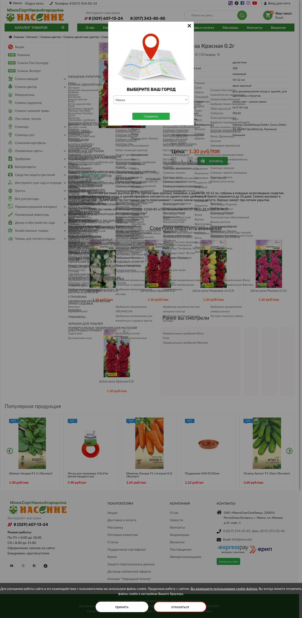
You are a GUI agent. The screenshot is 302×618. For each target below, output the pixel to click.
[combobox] (151, 100)
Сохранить (151, 116)
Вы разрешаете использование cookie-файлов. (224, 589)
